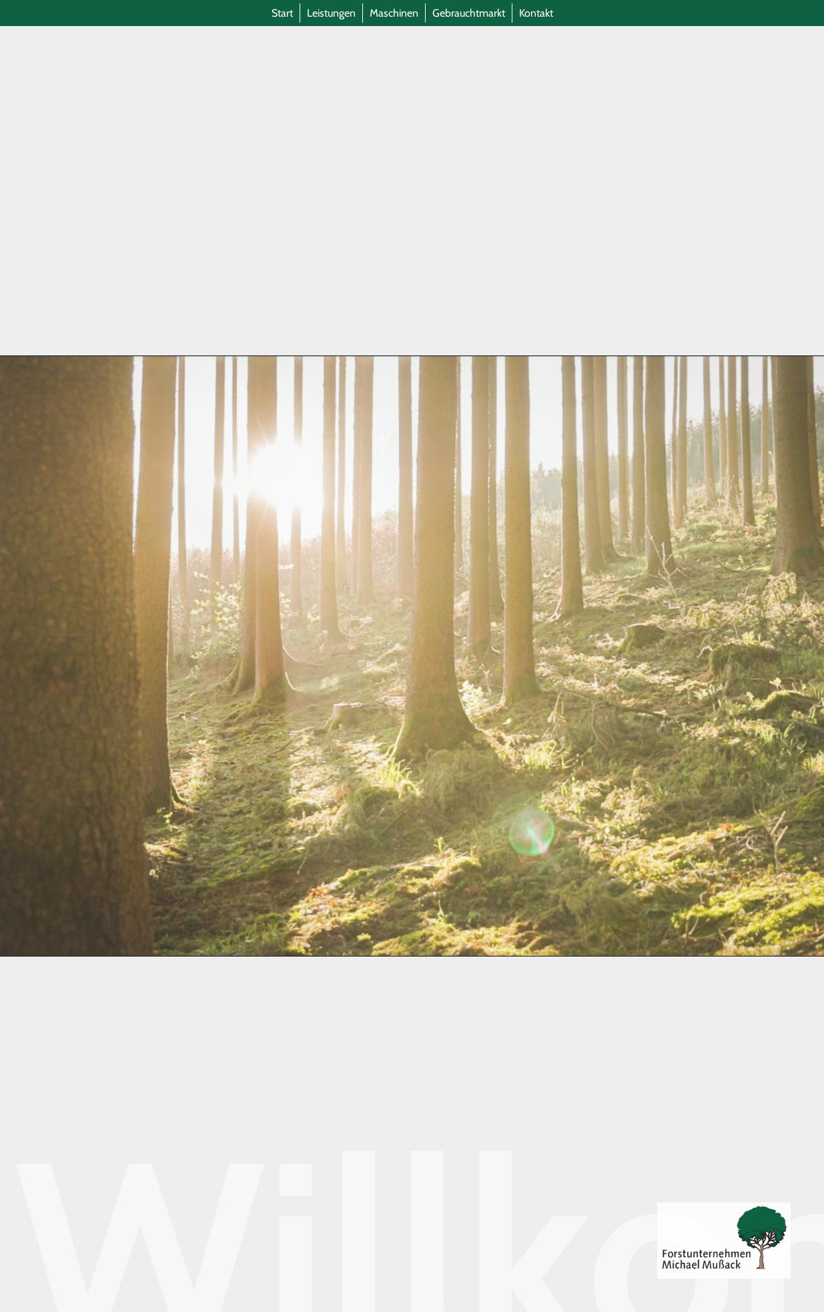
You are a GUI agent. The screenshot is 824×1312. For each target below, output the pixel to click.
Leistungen (331, 13)
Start (282, 13)
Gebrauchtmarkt (468, 13)
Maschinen (394, 13)
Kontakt (536, 13)
